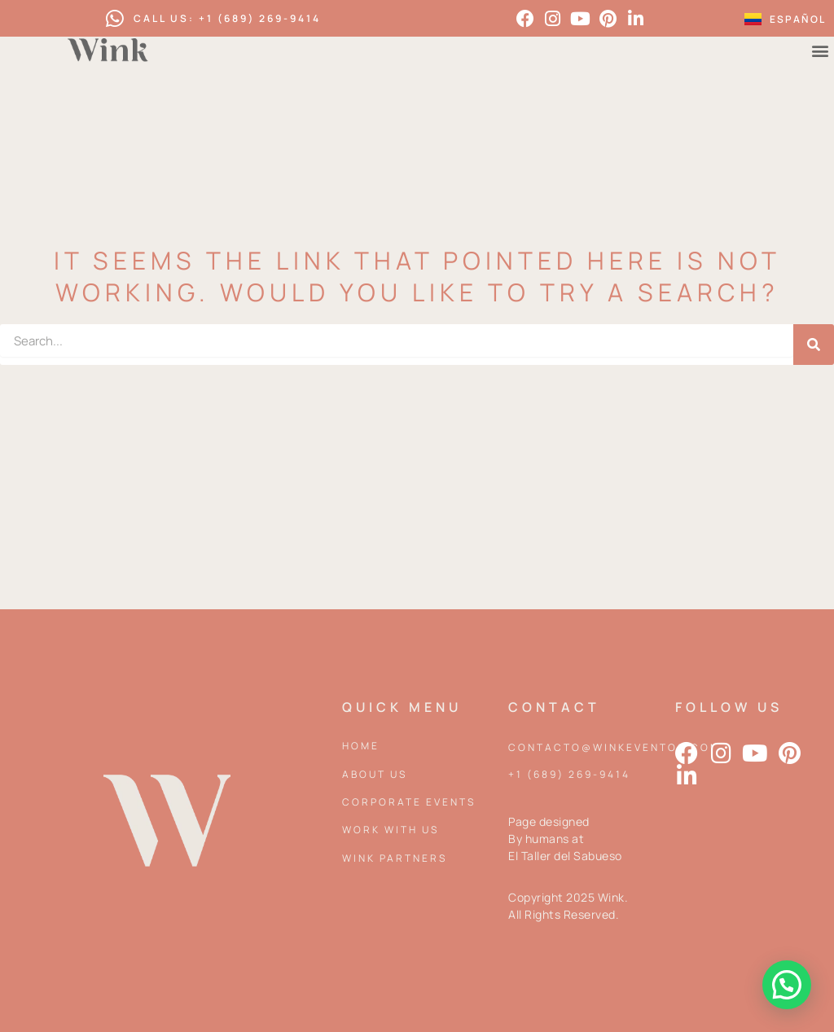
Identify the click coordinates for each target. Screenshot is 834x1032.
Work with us (390, 830)
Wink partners (394, 858)
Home (361, 746)
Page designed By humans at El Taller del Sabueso (565, 838)
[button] (786, 984)
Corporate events (409, 802)
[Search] (813, 344)
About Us (374, 774)
